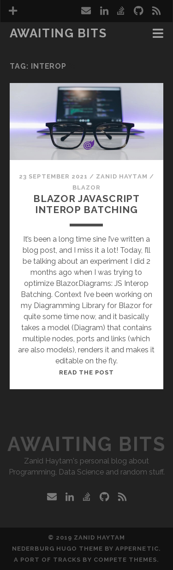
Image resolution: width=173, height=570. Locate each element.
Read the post (86, 372)
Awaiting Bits (58, 33)
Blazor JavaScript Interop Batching (86, 204)
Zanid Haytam (122, 176)
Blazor (86, 187)
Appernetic (136, 548)
